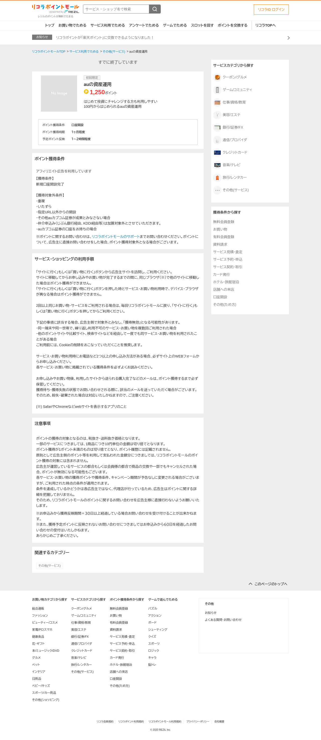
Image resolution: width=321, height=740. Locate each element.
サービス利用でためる (108, 25)
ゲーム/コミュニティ (232, 90)
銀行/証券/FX (228, 127)
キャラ (152, 658)
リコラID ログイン (271, 10)
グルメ (36, 658)
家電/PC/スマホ (42, 629)
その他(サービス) (49, 566)
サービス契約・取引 (227, 267)
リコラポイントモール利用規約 (165, 721)
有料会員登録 (223, 237)
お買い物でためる (72, 25)
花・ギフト (38, 643)
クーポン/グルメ (230, 77)
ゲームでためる (175, 25)
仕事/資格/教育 (229, 102)
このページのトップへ (271, 584)
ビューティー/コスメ (45, 622)
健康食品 (38, 636)
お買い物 (220, 229)
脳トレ (152, 665)
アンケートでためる (144, 25)
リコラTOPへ (266, 25)
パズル (152, 608)
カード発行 (221, 274)
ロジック (153, 651)
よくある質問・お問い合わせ (223, 620)
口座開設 (220, 297)
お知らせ (210, 613)
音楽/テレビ (226, 165)
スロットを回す (202, 25)
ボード (152, 622)
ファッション (40, 615)
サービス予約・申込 (227, 259)
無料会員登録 (223, 222)
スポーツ (154, 643)
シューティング (157, 629)
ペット (36, 665)
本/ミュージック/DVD (45, 651)
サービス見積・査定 (227, 252)
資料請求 (220, 244)
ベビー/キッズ (41, 686)
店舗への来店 (223, 289)
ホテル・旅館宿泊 (226, 282)
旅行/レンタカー (230, 177)
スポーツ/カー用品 (44, 693)
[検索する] (154, 9)
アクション (155, 615)
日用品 (36, 679)
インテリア (38, 672)
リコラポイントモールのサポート (116, 237)
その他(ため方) (224, 304)
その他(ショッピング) (45, 700)
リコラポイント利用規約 (131, 721)
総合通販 (38, 608)
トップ (49, 25)
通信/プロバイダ (230, 140)
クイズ (152, 636)
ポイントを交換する (233, 25)
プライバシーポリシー (197, 721)
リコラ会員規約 (105, 721)
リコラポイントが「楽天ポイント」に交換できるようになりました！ (105, 38)
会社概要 (219, 721)
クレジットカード (230, 152)
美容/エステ (226, 115)
